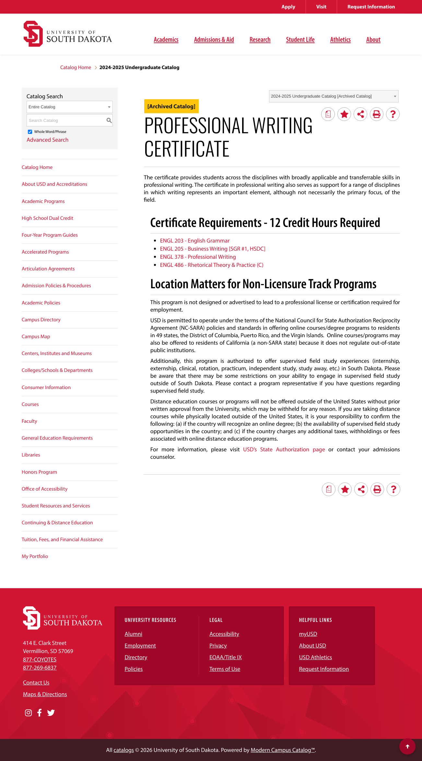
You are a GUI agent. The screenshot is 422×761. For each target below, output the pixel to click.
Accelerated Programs (45, 252)
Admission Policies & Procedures (56, 285)
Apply (288, 7)
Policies (134, 668)
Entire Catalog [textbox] (42, 106)
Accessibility (224, 633)
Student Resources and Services (56, 506)
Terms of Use (224, 668)
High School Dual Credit (47, 218)
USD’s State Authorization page (284, 449)
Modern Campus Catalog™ (283, 750)
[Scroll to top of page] (407, 746)
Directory (136, 657)
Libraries (31, 455)
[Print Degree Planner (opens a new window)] (328, 114)
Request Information (371, 7)
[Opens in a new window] (28, 713)
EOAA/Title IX (225, 657)
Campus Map (36, 336)
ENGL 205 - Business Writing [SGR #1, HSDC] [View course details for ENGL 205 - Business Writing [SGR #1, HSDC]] (212, 248)
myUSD (308, 633)
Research (260, 39)
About (373, 39)
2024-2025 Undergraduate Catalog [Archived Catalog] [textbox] (321, 96)
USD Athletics (315, 657)
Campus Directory (41, 319)
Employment (140, 645)
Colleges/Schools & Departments (57, 370)
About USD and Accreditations (54, 184)
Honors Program (39, 472)
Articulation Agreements (48, 269)
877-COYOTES (39, 659)
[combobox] (334, 96)
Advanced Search (48, 139)
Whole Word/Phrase (50, 131)
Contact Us (36, 682)
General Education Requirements (57, 438)
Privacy (218, 645)
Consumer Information (46, 387)
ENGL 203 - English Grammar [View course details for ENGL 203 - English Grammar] (195, 240)
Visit (321, 7)
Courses (30, 404)
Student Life (300, 39)
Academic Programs (43, 201)
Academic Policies (41, 303)
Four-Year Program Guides (50, 235)
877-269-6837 (39, 667)
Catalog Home (75, 67)
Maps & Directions (45, 694)
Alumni (133, 633)
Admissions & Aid (214, 39)
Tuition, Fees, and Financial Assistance (62, 539)
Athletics (340, 39)
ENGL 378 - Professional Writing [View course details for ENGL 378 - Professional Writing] (198, 256)
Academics (166, 39)
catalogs (124, 750)
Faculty (29, 421)
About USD (312, 645)
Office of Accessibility (44, 489)
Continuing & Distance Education (57, 522)
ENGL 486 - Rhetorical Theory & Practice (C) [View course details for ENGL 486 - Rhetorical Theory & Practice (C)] (212, 264)
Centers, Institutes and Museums (57, 353)
